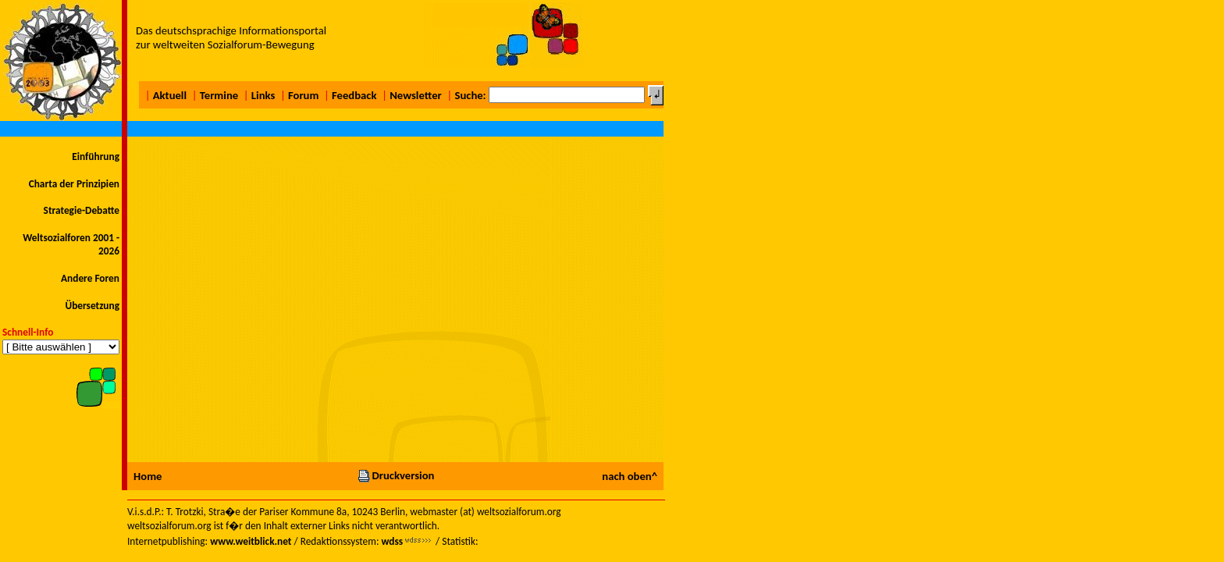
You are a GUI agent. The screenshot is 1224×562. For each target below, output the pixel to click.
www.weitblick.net (250, 541)
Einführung (95, 156)
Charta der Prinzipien (74, 183)
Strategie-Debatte (81, 210)
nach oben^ (629, 476)
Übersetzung (92, 305)
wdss (392, 541)
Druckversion (396, 475)
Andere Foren (90, 278)
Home (147, 476)
